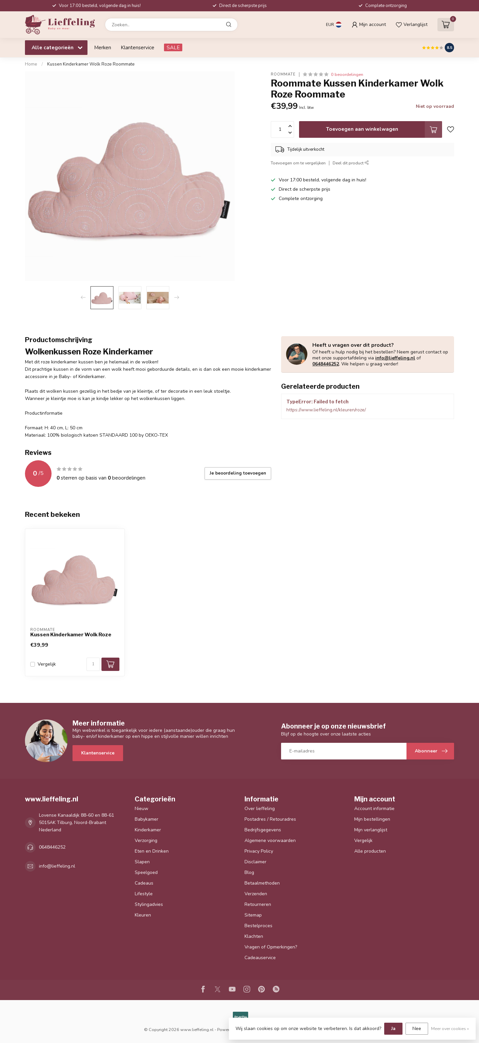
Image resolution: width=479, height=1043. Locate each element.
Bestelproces (258, 926)
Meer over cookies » (450, 1028)
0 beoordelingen (347, 74)
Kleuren (143, 915)
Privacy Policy (258, 851)
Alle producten (370, 851)
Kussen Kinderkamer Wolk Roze (70, 635)
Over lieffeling (259, 808)
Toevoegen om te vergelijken (298, 163)
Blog (249, 872)
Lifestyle (144, 894)
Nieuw (141, 808)
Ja (393, 1028)
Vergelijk (47, 664)
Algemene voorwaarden (270, 840)
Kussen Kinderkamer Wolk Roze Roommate (91, 64)
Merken (102, 47)
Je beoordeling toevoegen (238, 473)
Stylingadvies (149, 904)
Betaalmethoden (262, 883)
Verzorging (146, 840)
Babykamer (146, 819)
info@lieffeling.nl (395, 358)
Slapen (142, 862)
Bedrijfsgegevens (262, 830)
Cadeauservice (260, 957)
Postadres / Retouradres (270, 819)
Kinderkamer (148, 830)
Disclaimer (255, 862)
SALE (173, 47)
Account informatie (374, 808)
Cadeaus (144, 883)
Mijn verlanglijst (370, 830)
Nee (416, 1028)
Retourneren (257, 904)
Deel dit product (351, 163)
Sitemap (253, 915)
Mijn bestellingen (372, 819)
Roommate (283, 74)
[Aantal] (93, 664)
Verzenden (255, 894)
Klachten (253, 936)
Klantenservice (137, 47)
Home (31, 64)
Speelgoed (146, 872)
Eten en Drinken (152, 851)
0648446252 (325, 364)
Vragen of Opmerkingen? (270, 947)
